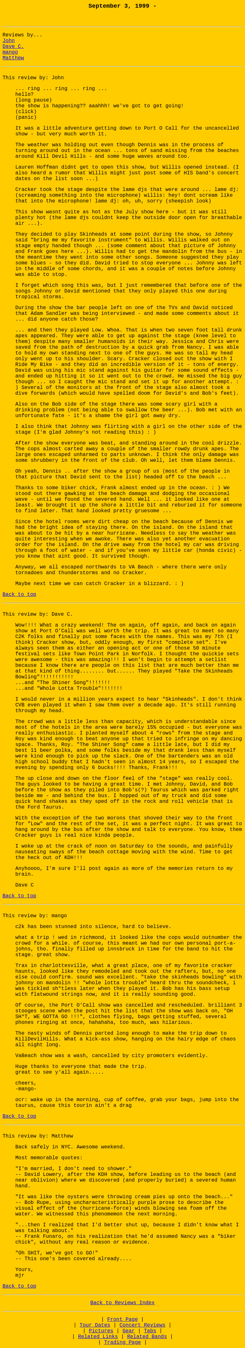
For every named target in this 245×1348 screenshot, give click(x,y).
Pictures (101, 1331)
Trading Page (122, 1342)
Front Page (122, 1319)
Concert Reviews (142, 1325)
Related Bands (147, 1337)
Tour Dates (95, 1325)
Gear (128, 1331)
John (9, 41)
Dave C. (13, 47)
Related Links (98, 1337)
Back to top (19, 595)
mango (10, 52)
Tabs (150, 1331)
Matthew (13, 58)
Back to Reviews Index (122, 1303)
